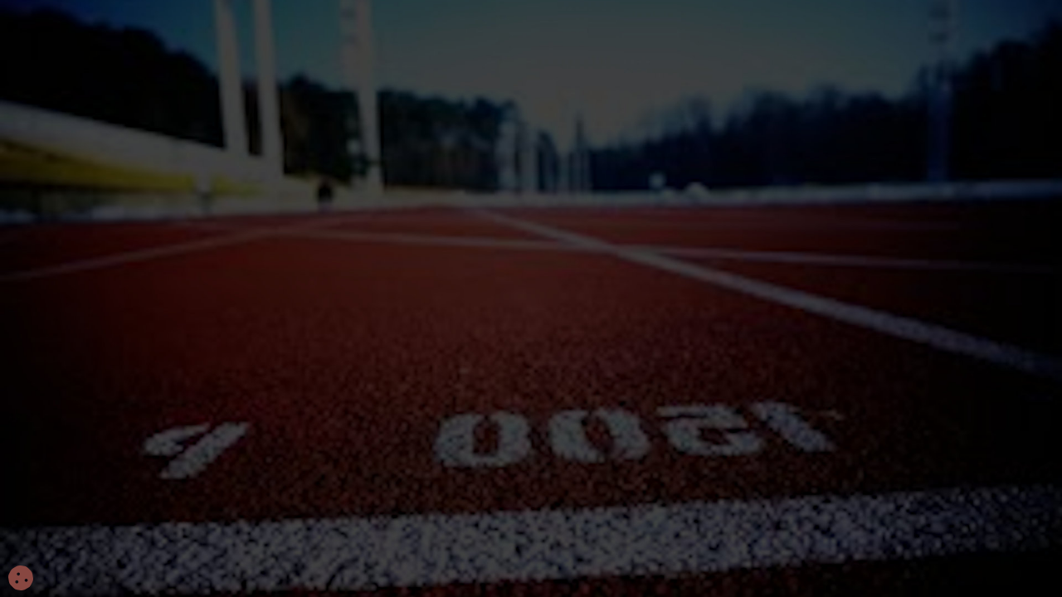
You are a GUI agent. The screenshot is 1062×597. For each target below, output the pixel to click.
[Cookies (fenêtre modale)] (20, 578)
